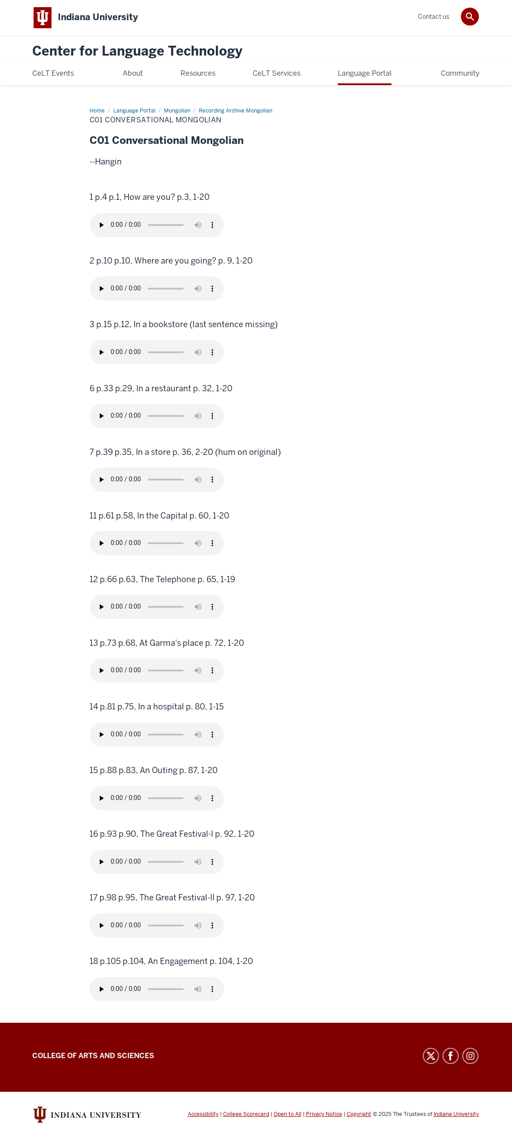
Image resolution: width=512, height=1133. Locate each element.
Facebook (451, 1056)
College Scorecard (246, 1114)
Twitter (431, 1056)
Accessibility (203, 1114)
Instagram (470, 1056)
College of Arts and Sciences (93, 1055)
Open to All (287, 1114)
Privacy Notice (324, 1114)
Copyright (359, 1114)
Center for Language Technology (137, 51)
